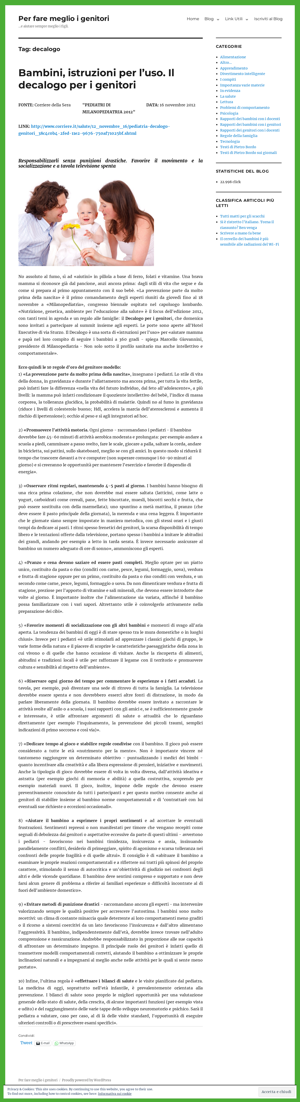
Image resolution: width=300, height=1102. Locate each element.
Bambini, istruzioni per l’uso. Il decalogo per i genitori (96, 79)
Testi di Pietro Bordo (238, 147)
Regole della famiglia (238, 136)
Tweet (26, 1043)
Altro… (226, 62)
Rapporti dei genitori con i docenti (250, 130)
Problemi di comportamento (245, 107)
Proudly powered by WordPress (86, 1080)
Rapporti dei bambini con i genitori (250, 124)
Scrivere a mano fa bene (240, 233)
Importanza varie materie (242, 85)
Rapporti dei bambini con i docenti (250, 119)
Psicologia (229, 113)
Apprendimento (234, 68)
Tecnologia (230, 141)
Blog (209, 18)
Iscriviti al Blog (268, 18)
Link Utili (234, 18)
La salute (228, 96)
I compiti (228, 79)
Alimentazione (233, 57)
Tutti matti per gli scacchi (242, 216)
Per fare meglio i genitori (63, 18)
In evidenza (230, 90)
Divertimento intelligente (242, 73)
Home (193, 18)
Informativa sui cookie (115, 1094)
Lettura (226, 102)
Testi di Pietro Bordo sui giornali (248, 152)
